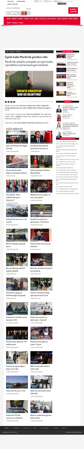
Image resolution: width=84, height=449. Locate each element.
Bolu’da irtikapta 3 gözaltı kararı (64, 112)
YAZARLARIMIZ (21, 1)
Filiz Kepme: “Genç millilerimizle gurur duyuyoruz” (13, 174)
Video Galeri (16, 428)
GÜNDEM (18, 51)
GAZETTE (14, 432)
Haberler (12, 51)
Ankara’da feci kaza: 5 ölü (15, 372)
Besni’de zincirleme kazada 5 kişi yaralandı (67, 121)
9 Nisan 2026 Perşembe (13, 8)
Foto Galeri (26, 428)
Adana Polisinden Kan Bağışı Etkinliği (66, 86)
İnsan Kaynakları (44, 428)
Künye (34, 428)
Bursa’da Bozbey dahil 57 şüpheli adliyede (67, 117)
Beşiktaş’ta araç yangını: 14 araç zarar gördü (67, 104)
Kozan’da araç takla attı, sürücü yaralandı (66, 119)
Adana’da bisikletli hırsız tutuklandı (65, 136)
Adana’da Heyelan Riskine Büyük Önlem (66, 98)
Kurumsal (55, 428)
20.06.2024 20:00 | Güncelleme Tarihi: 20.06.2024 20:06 (41, 101)
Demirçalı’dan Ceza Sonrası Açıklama (66, 114)
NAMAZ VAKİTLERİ (12, 4)
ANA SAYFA (10, 1)
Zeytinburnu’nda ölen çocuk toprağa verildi (67, 133)
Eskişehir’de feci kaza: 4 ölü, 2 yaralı (65, 106)
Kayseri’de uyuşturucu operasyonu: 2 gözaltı (67, 138)
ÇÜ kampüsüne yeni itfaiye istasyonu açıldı (67, 88)
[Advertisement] (33, 36)
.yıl (28, 9)
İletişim (64, 428)
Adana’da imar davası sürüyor (64, 131)
